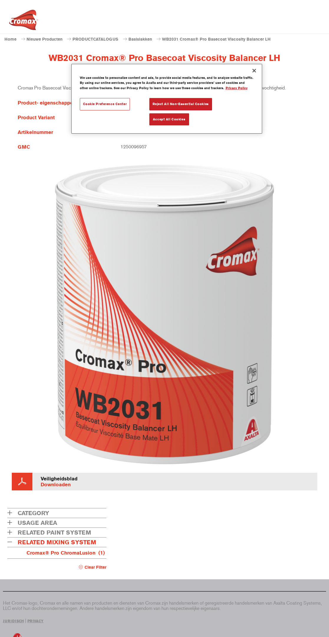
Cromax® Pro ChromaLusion (66, 553)
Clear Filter (95, 567)
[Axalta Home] (23, 21)
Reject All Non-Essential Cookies (181, 104)
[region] (166, 99)
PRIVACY (35, 621)
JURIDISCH (13, 621)
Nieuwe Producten (44, 39)
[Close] (254, 70)
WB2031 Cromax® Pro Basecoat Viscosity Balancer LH (216, 39)
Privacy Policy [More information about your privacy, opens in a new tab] (237, 88)
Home (10, 39)
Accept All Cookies (169, 119)
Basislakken (140, 39)
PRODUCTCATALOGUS (95, 39)
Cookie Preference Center (105, 104)
